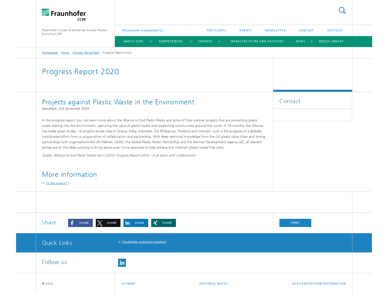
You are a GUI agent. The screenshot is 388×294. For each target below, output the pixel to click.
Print (295, 223)
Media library (331, 41)
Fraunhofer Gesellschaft (141, 30)
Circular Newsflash (86, 52)
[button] (80, 223)
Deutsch (334, 30)
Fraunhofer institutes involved (144, 242)
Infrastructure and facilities (257, 41)
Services (205, 41)
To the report (55, 183)
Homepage (50, 52)
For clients (216, 30)
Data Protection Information (319, 283)
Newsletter (275, 30)
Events (246, 30)
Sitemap (128, 283)
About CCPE (133, 41)
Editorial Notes (213, 283)
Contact (306, 30)
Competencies (171, 41)
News (300, 41)
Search (342, 10)
